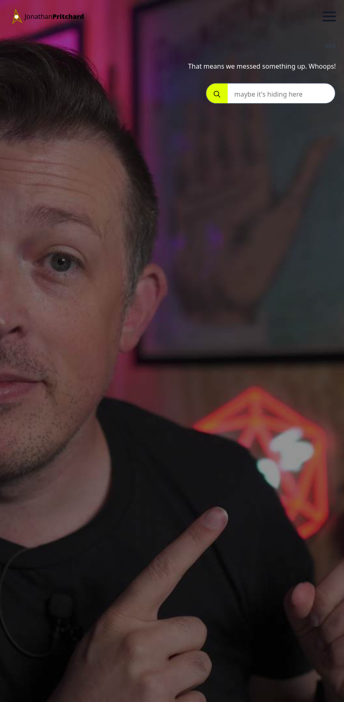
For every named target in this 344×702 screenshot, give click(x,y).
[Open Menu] (329, 16)
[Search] (217, 94)
